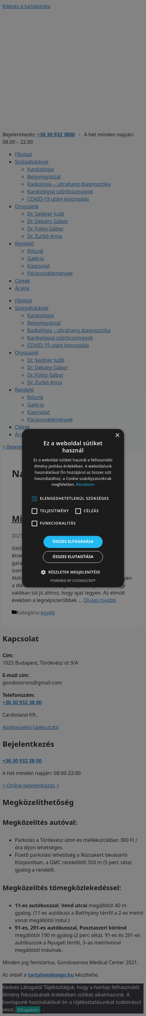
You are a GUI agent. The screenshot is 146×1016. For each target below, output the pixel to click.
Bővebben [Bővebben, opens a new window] (85, 484)
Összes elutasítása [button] (73, 556)
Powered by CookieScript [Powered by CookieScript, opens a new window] (73, 580)
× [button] (117, 435)
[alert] (73, 508)
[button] (73, 572)
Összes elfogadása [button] (73, 541)
